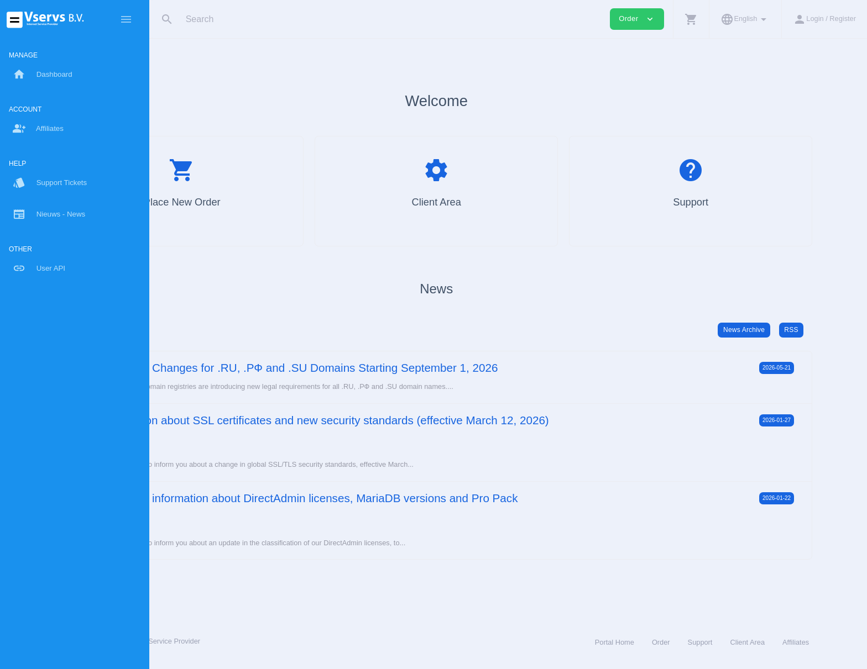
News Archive (787, 330)
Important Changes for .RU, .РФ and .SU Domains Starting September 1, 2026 (399, 367)
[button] (691, 19)
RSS (835, 330)
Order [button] (637, 19)
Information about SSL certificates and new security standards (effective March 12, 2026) (425, 420)
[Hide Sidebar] (126, 19)
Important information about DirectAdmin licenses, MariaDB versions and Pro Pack (409, 498)
